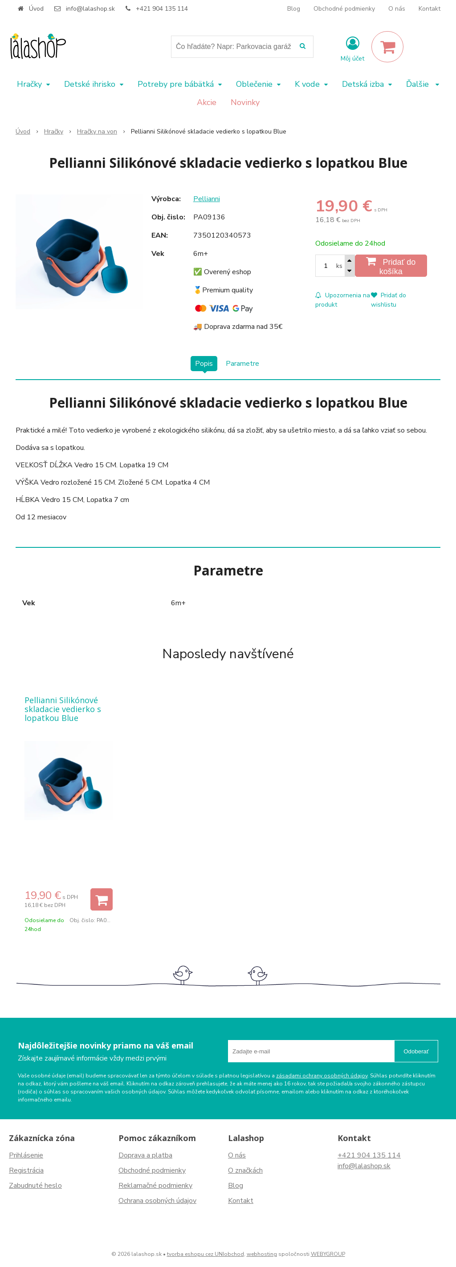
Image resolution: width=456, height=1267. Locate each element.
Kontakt (429, 8)
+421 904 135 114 (162, 8)
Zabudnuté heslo (35, 1185)
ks (339, 266)
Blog (293, 8)
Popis (204, 363)
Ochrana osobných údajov (157, 1201)
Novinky (245, 102)
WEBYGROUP (328, 1254)
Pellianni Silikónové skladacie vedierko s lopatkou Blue (62, 709)
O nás (396, 8)
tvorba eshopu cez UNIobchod (205, 1254)
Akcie (206, 102)
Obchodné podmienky (344, 8)
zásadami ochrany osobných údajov (321, 1075)
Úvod (36, 8)
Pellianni (206, 199)
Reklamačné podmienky (155, 1185)
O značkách (245, 1170)
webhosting (262, 1254)
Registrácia (26, 1170)
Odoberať (416, 1051)
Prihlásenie (26, 1155)
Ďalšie (422, 84)
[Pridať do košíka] (391, 266)
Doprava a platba (145, 1155)
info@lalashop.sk (90, 8)
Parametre (242, 363)
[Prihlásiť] (352, 48)
